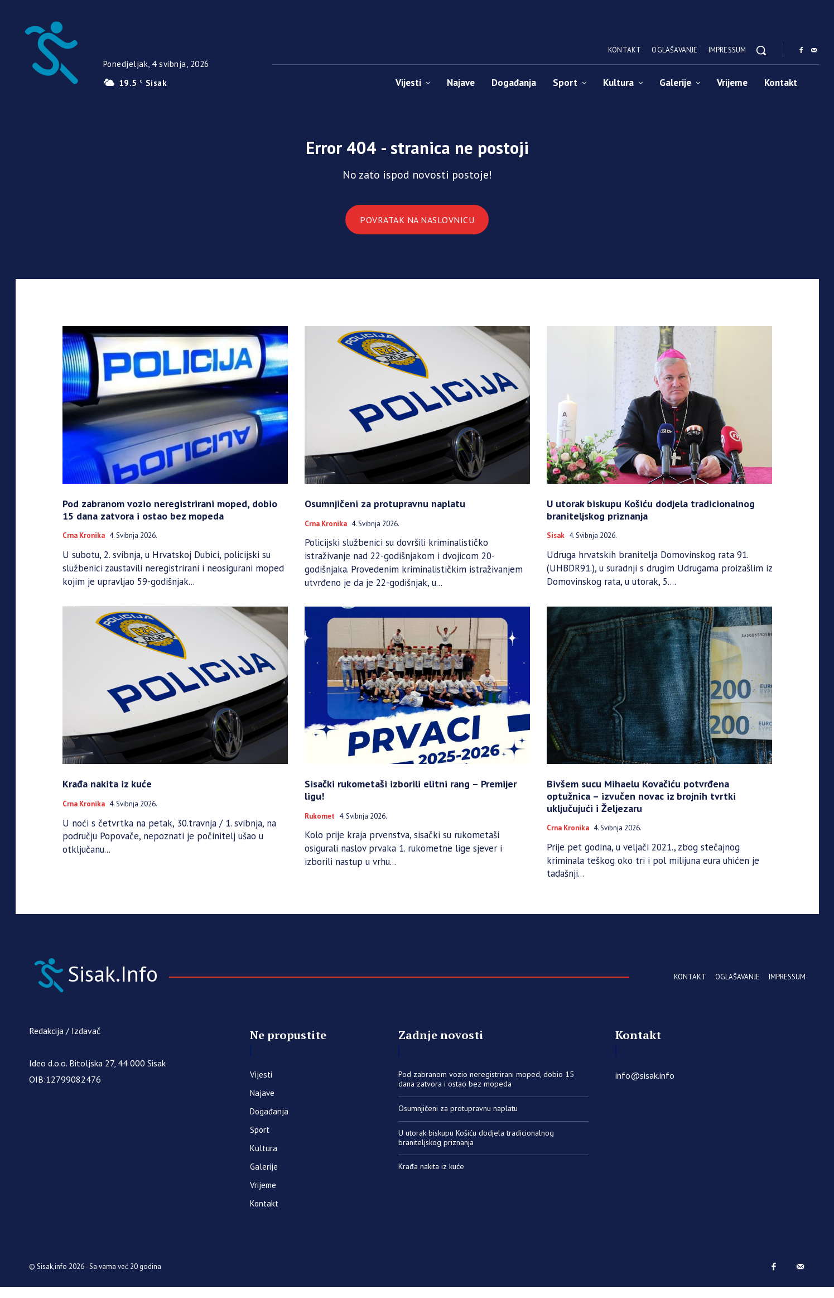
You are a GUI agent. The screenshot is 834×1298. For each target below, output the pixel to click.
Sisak (556, 543)
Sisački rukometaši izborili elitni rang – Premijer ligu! (411, 797)
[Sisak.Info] (50, 50)
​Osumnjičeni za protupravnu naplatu (385, 511)
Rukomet (320, 823)
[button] (761, 50)
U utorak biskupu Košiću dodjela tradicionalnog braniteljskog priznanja (651, 517)
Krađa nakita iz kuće (107, 791)
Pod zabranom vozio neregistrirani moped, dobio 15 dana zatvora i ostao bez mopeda (169, 517)
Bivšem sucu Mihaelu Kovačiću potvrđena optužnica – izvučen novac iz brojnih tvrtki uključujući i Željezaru (641, 803)
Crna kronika (83, 543)
